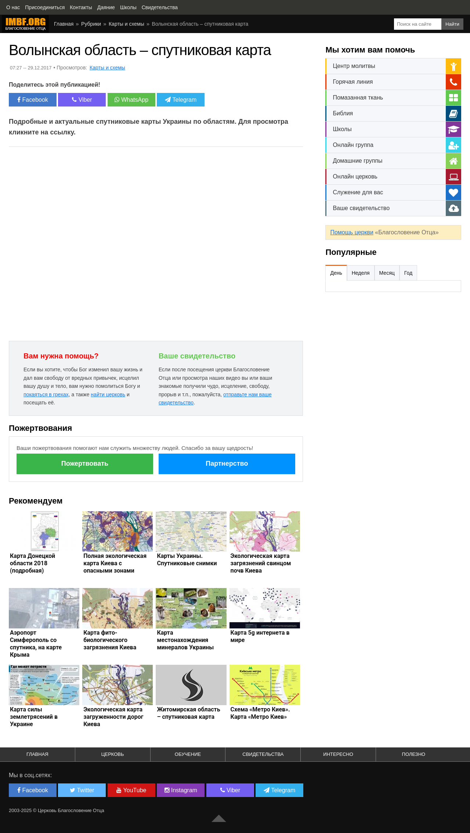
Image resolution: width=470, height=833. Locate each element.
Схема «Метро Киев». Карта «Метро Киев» (260, 713)
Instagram (181, 790)
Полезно (414, 754)
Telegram (180, 100)
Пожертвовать (84, 463)
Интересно (338, 754)
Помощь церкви (351, 232)
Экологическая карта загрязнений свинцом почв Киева (261, 563)
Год (408, 273)
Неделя (361, 273)
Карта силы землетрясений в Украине (34, 717)
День (336, 273)
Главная (63, 24)
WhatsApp (131, 100)
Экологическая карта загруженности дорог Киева (113, 717)
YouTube (131, 790)
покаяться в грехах (46, 394)
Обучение (188, 754)
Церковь (112, 754)
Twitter (82, 790)
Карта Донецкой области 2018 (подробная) (32, 563)
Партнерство (227, 463)
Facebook (32, 100)
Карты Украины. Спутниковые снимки (187, 559)
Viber (82, 100)
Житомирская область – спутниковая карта (188, 713)
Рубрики (91, 24)
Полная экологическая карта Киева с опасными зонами (115, 563)
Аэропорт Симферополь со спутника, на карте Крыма (36, 643)
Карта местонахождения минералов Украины (185, 640)
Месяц (387, 273)
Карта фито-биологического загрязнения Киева (109, 640)
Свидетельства (262, 754)
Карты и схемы (126, 24)
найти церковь (108, 394)
